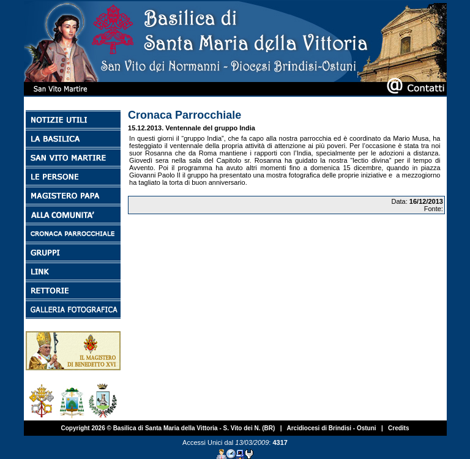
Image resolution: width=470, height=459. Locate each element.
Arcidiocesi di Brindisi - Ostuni (331, 428)
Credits (398, 428)
